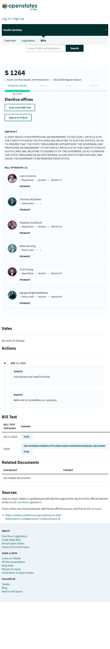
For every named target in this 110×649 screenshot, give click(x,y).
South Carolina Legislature (25, 502)
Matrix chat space (12, 591)
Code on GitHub (11, 558)
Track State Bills (11, 539)
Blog (4, 587)
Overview (10, 40)
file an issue (94, 508)
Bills (43, 40)
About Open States (13, 543)
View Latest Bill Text (20, 107)
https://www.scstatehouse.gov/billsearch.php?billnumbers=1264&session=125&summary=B (33, 516)
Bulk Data (7, 565)
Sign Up (18, 18)
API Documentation (13, 562)
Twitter (6, 584)
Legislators (28, 40)
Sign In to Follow (18, 117)
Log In (6, 18)
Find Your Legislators (14, 536)
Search (74, 48)
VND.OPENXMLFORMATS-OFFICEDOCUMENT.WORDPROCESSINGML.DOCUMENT (64, 445)
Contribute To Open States (18, 572)
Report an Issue (11, 569)
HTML (27, 436)
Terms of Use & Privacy (15, 547)
